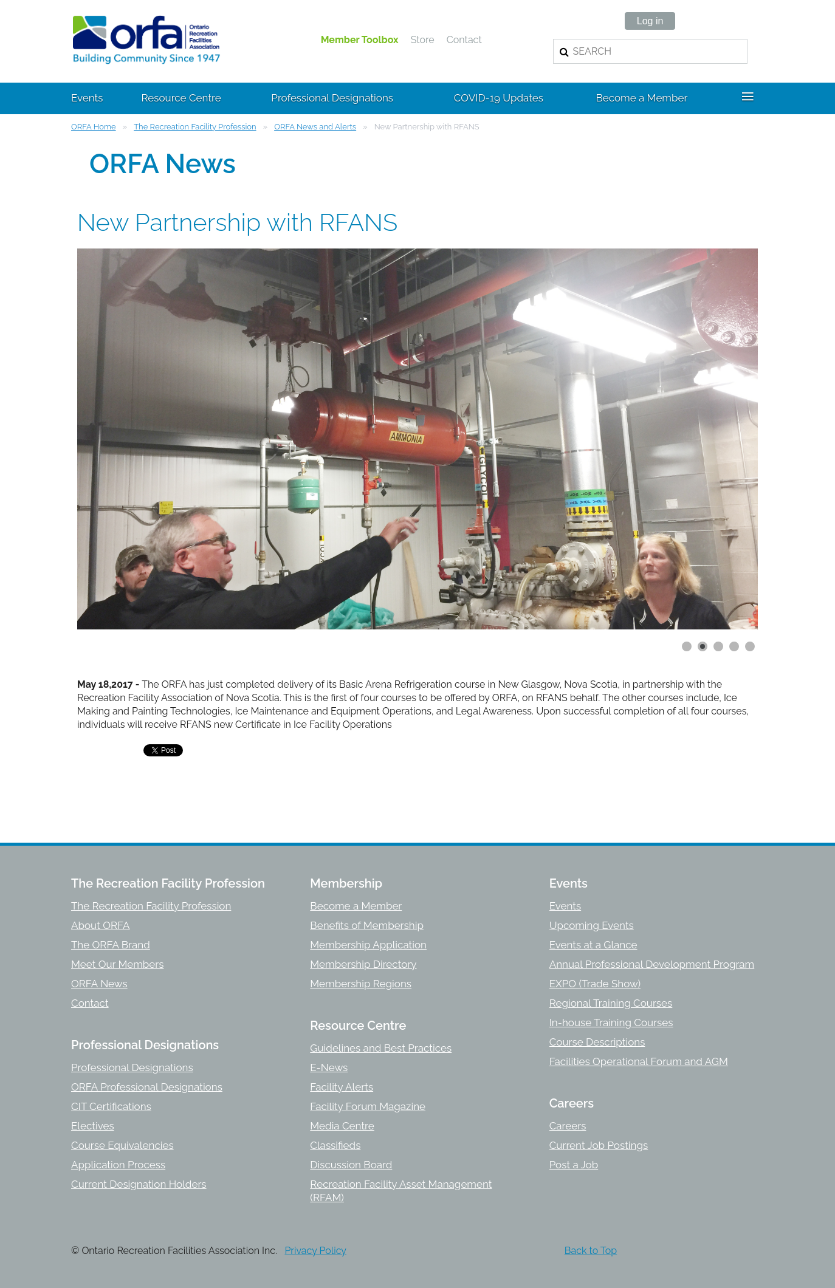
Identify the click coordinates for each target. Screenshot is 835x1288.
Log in (650, 21)
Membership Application (368, 945)
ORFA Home (93, 126)
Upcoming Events (591, 925)
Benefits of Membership (367, 925)
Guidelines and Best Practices (381, 1048)
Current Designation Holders (139, 1184)
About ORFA (100, 925)
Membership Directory (363, 964)
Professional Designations (132, 1067)
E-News (329, 1067)
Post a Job (574, 1165)
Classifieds (335, 1145)
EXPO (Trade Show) (595, 984)
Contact (464, 40)
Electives (92, 1126)
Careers (567, 1126)
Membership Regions (360, 984)
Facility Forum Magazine (367, 1106)
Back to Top (591, 1250)
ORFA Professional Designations (146, 1087)
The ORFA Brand (110, 945)
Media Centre (342, 1126)
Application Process (118, 1165)
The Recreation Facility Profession (195, 126)
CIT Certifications (111, 1106)
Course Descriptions (597, 1042)
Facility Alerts (341, 1087)
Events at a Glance (593, 945)
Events (565, 906)
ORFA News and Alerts (315, 126)
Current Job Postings (598, 1145)
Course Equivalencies (122, 1145)
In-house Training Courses (611, 1022)
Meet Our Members (117, 964)
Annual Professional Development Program (652, 964)
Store (423, 40)
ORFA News (99, 984)
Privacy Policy (315, 1250)
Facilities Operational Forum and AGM (638, 1061)
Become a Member (356, 906)
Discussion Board (351, 1165)
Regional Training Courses (611, 1003)
